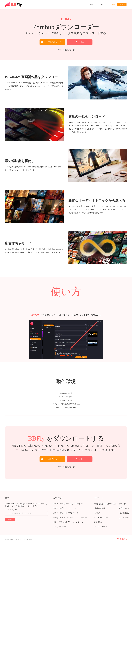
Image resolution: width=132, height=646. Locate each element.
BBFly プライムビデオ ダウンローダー (69, 522)
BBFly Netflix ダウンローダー (65, 508)
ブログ (100, 5)
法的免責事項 (99, 508)
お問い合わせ (124, 508)
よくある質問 (124, 517)
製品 (91, 5)
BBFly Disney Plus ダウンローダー (68, 504)
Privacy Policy (100, 527)
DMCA (97, 513)
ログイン (121, 5)
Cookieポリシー (101, 517)
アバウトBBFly (59, 527)
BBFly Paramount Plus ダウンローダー (70, 517)
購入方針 (122, 504)
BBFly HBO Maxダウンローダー (66, 513)
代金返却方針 (124, 513)
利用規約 (98, 522)
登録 (113, 5)
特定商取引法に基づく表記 (105, 504)
